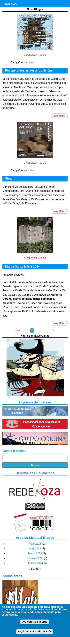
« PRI (18, 330)
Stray (8, 178)
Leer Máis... (59, 115)
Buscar (35, 465)
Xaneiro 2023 (35, 563)
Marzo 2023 (35, 553)
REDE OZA (9, 3)
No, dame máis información (35, 633)
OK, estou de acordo (34, 624)
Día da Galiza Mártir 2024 (22, 266)
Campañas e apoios (22, 62)
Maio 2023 (35, 543)
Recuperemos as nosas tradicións (29, 70)
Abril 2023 (35, 548)
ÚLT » (51, 330)
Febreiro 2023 (35, 558)
